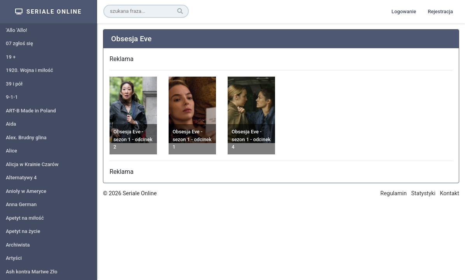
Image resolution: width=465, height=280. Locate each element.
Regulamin (393, 193)
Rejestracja (440, 11)
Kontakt (449, 193)
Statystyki (423, 193)
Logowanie (404, 11)
